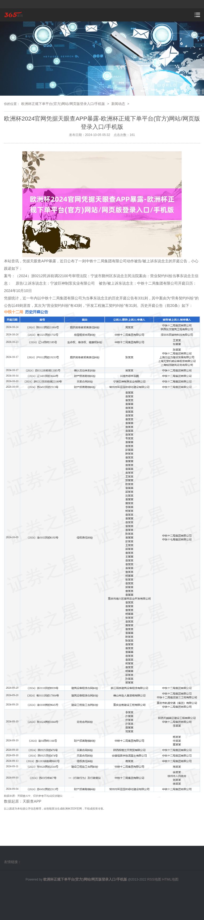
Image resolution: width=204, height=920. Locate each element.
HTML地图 (170, 879)
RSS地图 (154, 879)
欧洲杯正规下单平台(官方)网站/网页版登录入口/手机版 (63, 104)
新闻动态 (118, 104)
